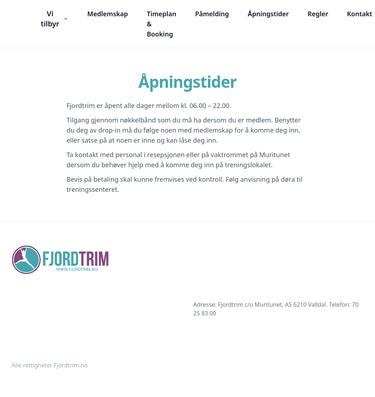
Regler (318, 13)
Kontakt (359, 13)
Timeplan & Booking (161, 23)
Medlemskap (107, 13)
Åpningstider (268, 13)
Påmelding (212, 13)
